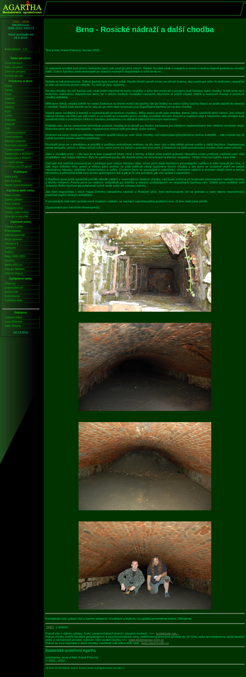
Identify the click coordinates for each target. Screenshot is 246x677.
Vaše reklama (13, 325)
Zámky (9, 90)
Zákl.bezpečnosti (15, 235)
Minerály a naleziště (16, 216)
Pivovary (10, 102)
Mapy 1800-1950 (15, 256)
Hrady (8, 85)
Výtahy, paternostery (17, 212)
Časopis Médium (14, 269)
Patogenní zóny (14, 208)
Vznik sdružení (13, 63)
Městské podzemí (15, 141)
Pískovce (10, 119)
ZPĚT (50, 627)
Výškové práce (13, 317)
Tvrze (8, 94)
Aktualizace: (16, 49)
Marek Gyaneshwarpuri (18, 185)
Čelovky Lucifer (14, 226)
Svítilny (9, 252)
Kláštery (9, 98)
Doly (7, 128)
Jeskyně (10, 124)
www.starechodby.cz (155, 643)
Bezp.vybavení (13, 239)
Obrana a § (11, 243)
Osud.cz (10, 260)
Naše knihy (11, 176)
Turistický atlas (13, 300)
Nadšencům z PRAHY (18, 158)
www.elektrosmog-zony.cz (146, 639)
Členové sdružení (15, 71)
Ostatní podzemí (14, 149)
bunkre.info (11, 291)
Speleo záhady (13, 199)
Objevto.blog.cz (14, 273)
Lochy (8, 115)
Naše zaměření (14, 67)
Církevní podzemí (15, 132)
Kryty (8, 111)
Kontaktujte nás (14, 75)
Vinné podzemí (14, 136)
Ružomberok (12, 296)
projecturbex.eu (14, 287)
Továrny (9, 107)
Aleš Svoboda (13, 180)
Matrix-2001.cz (13, 264)
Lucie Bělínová (13, 321)
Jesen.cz (10, 283)
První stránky (12, 203)
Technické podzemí (16, 145)
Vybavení (10, 247)
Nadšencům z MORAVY (19, 153)
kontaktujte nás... (167, 633)
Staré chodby (12, 195)
